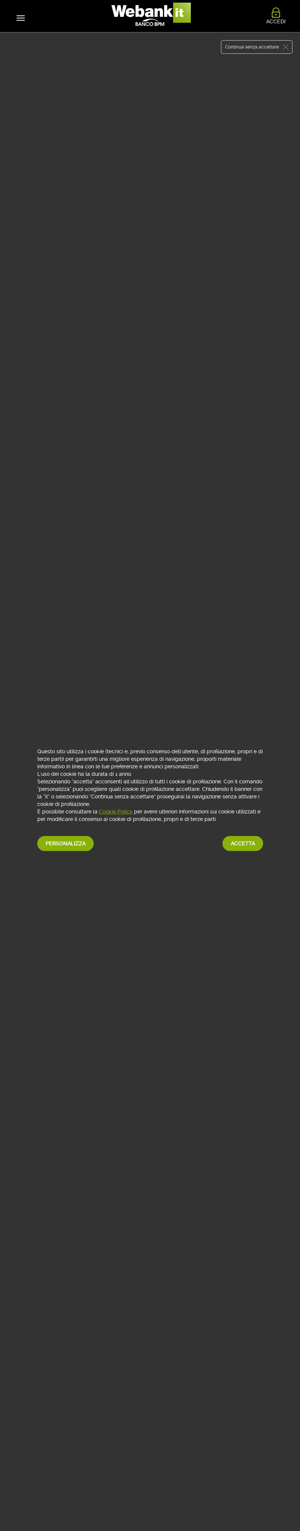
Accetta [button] (243, 843)
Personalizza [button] (65, 843)
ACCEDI (276, 19)
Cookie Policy (115, 812)
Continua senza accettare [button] (252, 47)
